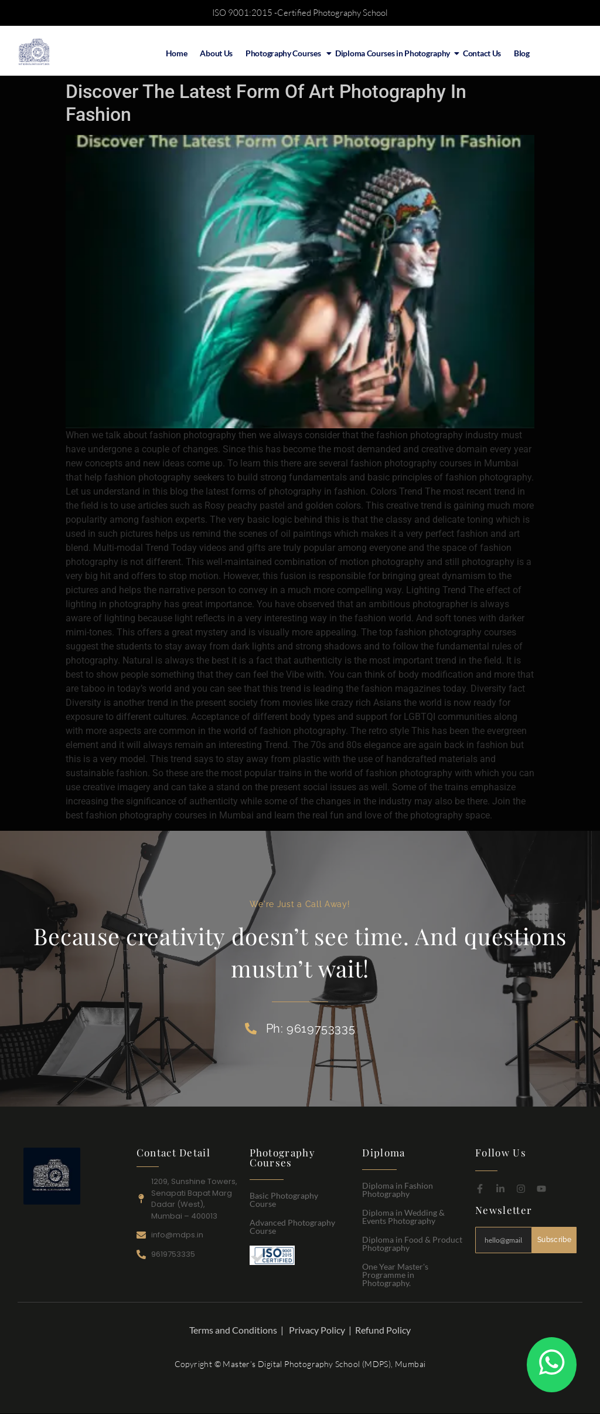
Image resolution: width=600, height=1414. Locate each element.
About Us (216, 53)
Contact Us (482, 53)
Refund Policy (383, 1329)
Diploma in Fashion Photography (397, 1189)
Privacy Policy (317, 1329)
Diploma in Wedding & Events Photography (403, 1216)
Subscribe (554, 1240)
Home (177, 53)
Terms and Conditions (233, 1329)
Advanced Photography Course (292, 1226)
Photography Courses (285, 53)
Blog (522, 53)
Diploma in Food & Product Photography (412, 1243)
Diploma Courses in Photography (394, 53)
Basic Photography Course (284, 1199)
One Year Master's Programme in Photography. (395, 1274)
